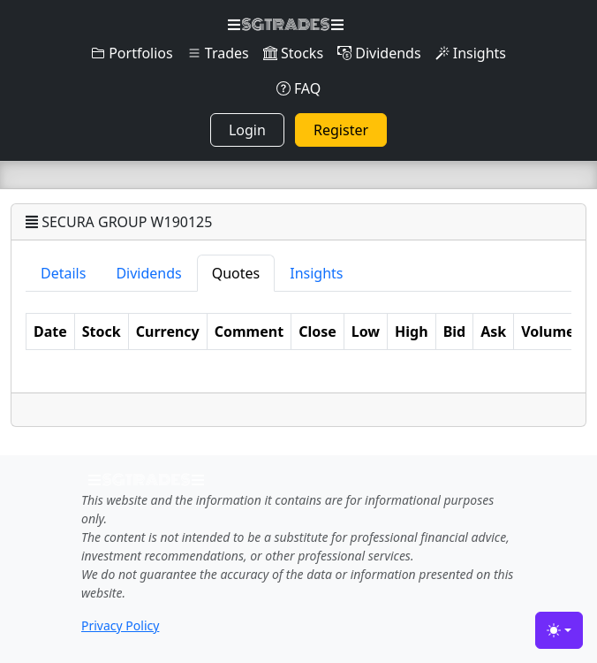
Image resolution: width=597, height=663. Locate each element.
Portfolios (132, 53)
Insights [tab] (316, 273)
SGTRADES (286, 24)
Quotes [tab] (236, 273)
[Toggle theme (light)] (559, 630)
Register (341, 130)
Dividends (378, 53)
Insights (470, 53)
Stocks (293, 53)
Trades (218, 53)
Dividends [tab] (148, 273)
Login (247, 130)
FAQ (298, 88)
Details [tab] (63, 273)
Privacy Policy (120, 625)
